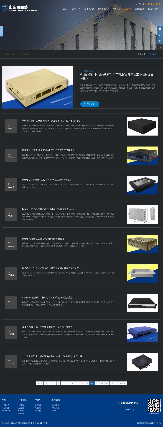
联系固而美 (153, 9)
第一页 (40, 383)
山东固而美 (55, 405)
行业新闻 (38, 411)
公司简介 (21, 405)
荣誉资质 (21, 413)
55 (67, 383)
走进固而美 (140, 9)
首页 (65, 9)
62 (102, 383)
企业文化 (21, 408)
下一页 (114, 383)
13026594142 (153, 3)
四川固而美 (55, 408)
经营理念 (21, 411)
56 (72, 383)
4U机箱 (54, 411)
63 (107, 383)
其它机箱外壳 (6, 411)
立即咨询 (129, 410)
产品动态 (153, 54)
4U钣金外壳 (75, 9)
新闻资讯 (128, 9)
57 (77, 383)
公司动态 (141, 54)
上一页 (48, 383)
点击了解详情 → (90, 104)
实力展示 (116, 9)
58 (82, 383)
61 (97, 383)
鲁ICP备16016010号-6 (40, 423)
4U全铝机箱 (89, 9)
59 (87, 383)
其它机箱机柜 (103, 9)
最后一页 (123, 383)
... (62, 383)
